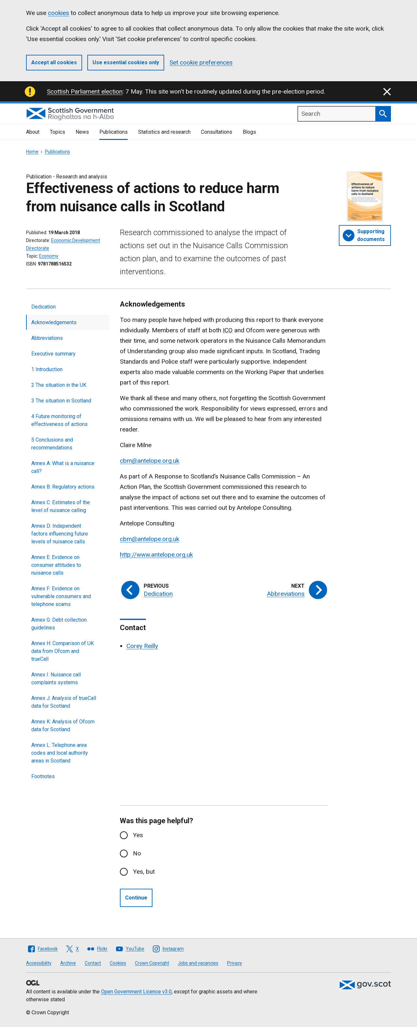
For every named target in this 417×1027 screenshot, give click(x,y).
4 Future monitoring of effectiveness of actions (59, 420)
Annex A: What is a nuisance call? (62, 467)
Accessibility (38, 963)
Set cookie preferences (201, 62)
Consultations (216, 132)
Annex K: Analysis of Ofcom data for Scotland (62, 725)
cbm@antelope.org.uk (149, 460)
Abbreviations (47, 338)
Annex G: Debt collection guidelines (59, 624)
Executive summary (53, 354)
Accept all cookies (54, 62)
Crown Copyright (152, 963)
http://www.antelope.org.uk (156, 554)
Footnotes (43, 776)
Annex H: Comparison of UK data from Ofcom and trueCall (62, 651)
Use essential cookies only (126, 62)
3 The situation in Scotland (61, 401)
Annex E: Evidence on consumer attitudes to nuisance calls (56, 565)
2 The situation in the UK (58, 385)
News (82, 132)
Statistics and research (164, 132)
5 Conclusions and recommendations (52, 444)
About (32, 132)
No (137, 853)
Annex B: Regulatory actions (62, 487)
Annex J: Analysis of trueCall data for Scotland (63, 702)
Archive (68, 963)
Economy (48, 256)
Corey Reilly (142, 646)
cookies (58, 13)
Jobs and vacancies (198, 963)
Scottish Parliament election (84, 91)
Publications (113, 132)
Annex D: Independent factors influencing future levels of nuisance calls (59, 534)
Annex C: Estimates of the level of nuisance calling (60, 506)
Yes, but (144, 871)
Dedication (43, 307)
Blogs (249, 132)
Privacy (234, 963)
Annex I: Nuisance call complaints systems (56, 679)
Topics (57, 132)
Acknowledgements (54, 322)
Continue (136, 898)
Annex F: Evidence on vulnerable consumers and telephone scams (61, 596)
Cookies (118, 963)
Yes (138, 835)
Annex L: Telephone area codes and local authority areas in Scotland (59, 753)
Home (32, 151)
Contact (93, 963)
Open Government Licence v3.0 (136, 992)
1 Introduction (47, 369)
